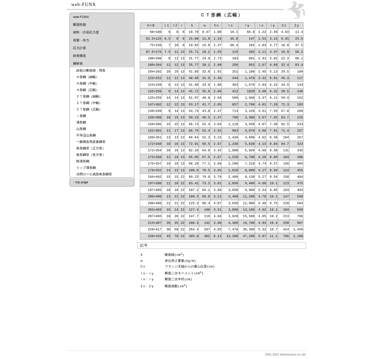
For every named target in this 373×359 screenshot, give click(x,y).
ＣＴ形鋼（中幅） (89, 103)
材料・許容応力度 (86, 32)
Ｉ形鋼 (81, 116)
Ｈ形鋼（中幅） (87, 83)
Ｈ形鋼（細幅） (87, 77)
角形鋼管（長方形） (90, 155)
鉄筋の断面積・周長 (90, 70)
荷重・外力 (81, 40)
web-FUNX (81, 17)
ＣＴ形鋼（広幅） (89, 109)
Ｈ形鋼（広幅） (87, 90)
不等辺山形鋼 (86, 135)
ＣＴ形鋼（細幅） (89, 96)
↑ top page (80, 182)
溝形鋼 (81, 122)
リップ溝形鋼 (86, 168)
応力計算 (79, 48)
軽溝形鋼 (82, 161)
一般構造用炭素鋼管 (90, 142)
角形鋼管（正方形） (90, 148)
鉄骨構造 (79, 56)
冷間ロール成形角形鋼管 (94, 174)
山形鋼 (81, 129)
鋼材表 (78, 63)
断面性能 (79, 24)
